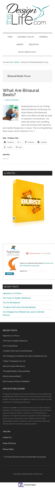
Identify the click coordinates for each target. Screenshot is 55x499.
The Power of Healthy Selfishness (17, 298)
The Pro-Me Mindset (11, 303)
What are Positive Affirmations (14, 366)
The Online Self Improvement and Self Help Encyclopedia (25, 457)
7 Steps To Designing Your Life (14, 361)
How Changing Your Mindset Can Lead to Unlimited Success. (25, 356)
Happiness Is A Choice (12, 293)
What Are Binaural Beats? (21, 92)
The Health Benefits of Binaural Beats (16, 371)
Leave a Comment (12, 100)
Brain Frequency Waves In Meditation (16, 381)
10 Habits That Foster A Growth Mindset (19, 307)
